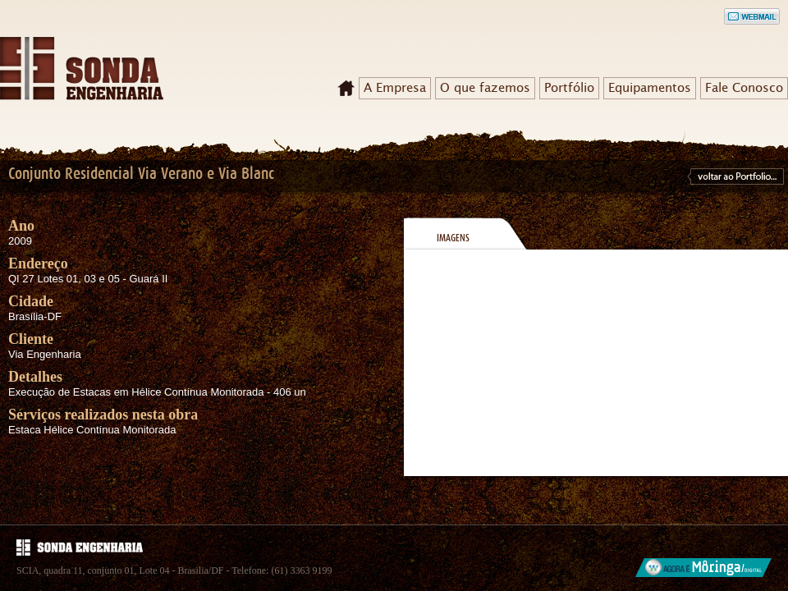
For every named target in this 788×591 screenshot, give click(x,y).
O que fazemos (485, 88)
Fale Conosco (744, 88)
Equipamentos (649, 88)
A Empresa (395, 88)
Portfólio (569, 88)
